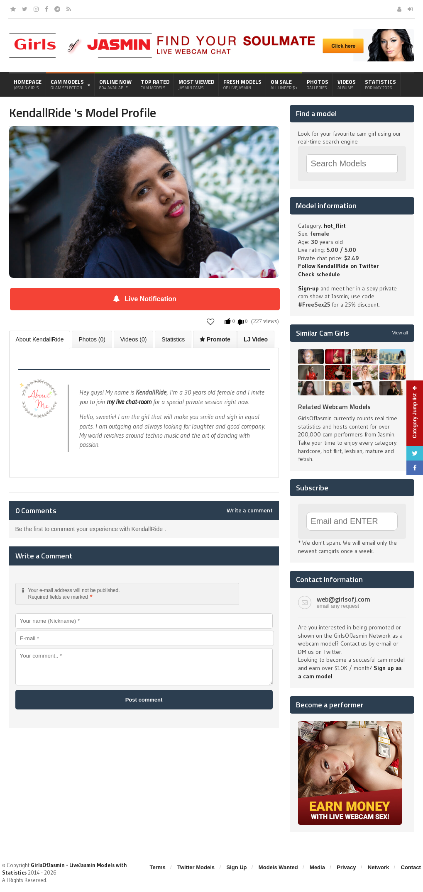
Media (317, 867)
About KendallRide (40, 339)
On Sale (284, 84)
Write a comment (250, 510)
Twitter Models (196, 867)
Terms (158, 867)
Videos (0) (133, 339)
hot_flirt (335, 225)
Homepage (28, 84)
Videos (346, 84)
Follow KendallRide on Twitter (338, 266)
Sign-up (308, 288)
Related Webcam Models (334, 407)
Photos (317, 84)
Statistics (380, 84)
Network (378, 867)
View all (400, 332)
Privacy (346, 867)
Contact (411, 867)
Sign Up (236, 867)
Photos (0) (91, 339)
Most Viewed (196, 84)
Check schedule (319, 274)
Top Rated (155, 84)
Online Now (115, 84)
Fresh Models (242, 84)
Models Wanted (278, 867)
